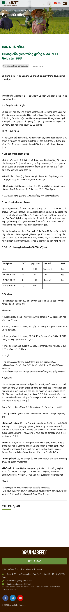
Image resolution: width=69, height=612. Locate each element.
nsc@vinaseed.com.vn (22, 583)
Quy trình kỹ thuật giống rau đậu (15, 65)
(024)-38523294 (24, 580)
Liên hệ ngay (34, 560)
